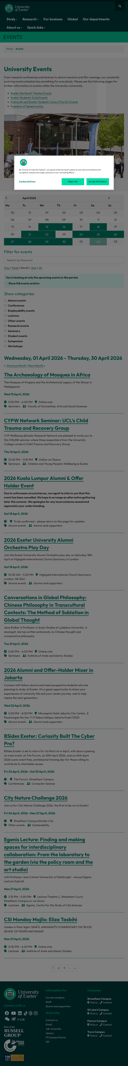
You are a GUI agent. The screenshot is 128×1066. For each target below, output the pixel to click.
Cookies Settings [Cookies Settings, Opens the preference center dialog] (27, 181)
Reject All (73, 181)
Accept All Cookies (98, 181)
